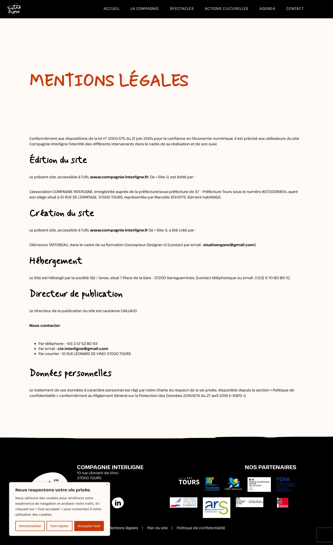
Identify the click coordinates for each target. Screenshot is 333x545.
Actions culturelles (226, 8)
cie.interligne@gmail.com (83, 348)
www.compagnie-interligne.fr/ (119, 176)
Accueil (112, 8)
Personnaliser (30, 526)
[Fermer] (107, 484)
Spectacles (182, 8)
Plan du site (157, 527)
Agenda (267, 8)
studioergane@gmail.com (229, 244)
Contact (295, 8)
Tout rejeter (59, 526)
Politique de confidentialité (201, 527)
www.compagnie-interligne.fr (119, 230)
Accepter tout (89, 526)
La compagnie (145, 8)
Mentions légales (123, 527)
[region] (59, 509)
